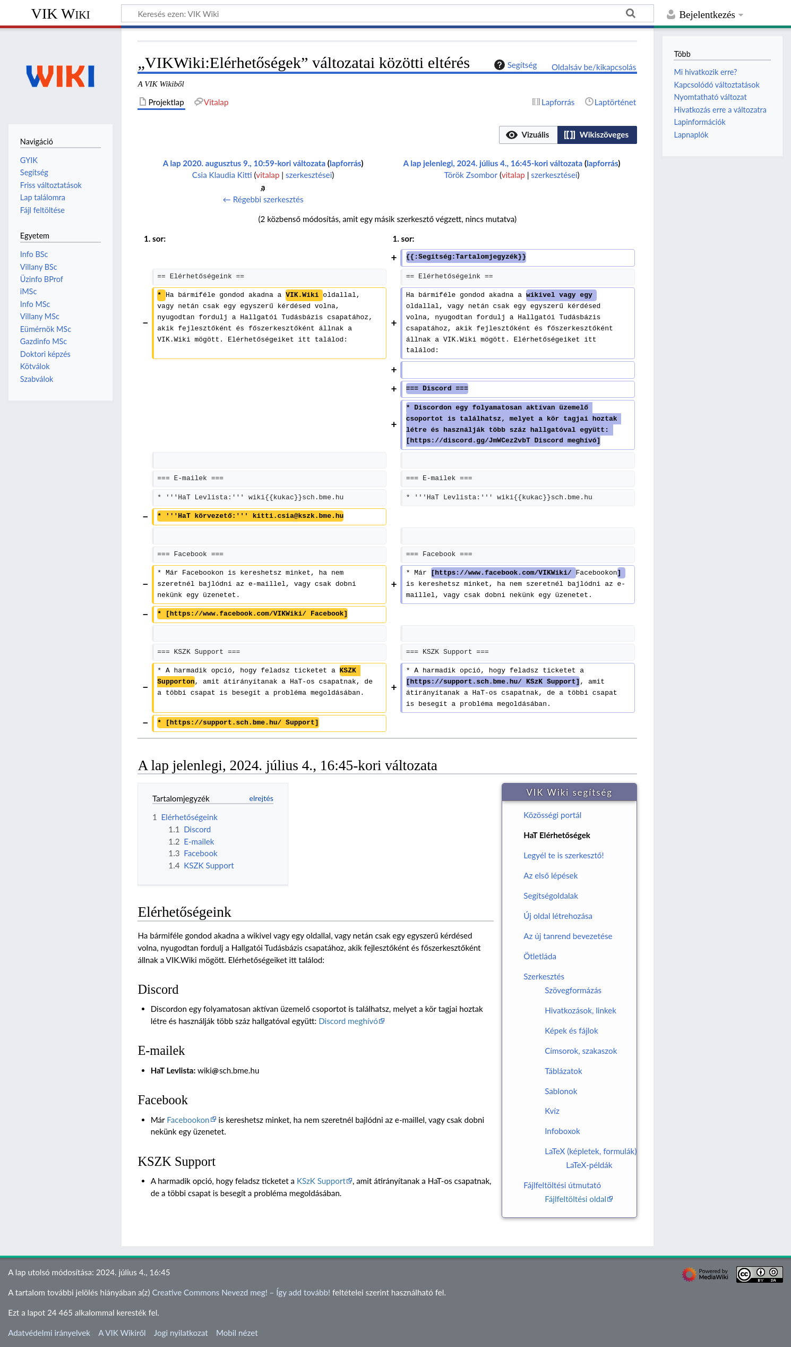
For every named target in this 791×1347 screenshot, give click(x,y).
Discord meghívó (348, 1021)
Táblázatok (563, 1071)
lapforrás (345, 163)
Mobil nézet (237, 1332)
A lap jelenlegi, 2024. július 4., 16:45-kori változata (493, 163)
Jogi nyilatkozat (181, 1332)
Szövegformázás (573, 990)
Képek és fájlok (571, 1030)
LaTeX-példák (589, 1165)
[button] (528, 135)
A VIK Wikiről (121, 1332)
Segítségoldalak (550, 895)
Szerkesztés (543, 976)
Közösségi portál (552, 815)
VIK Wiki (60, 13)
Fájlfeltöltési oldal (575, 1199)
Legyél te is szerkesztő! (563, 855)
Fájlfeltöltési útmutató (562, 1185)
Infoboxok (562, 1131)
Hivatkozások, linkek (580, 1010)
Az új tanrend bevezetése (567, 936)
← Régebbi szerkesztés (263, 199)
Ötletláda (539, 956)
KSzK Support (321, 1181)
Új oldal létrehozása (557, 915)
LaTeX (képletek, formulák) (591, 1151)
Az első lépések (550, 875)
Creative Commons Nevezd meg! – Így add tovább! (241, 1292)
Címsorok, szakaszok (581, 1050)
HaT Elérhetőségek (556, 835)
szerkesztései (309, 175)
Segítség (514, 64)
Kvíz (552, 1110)
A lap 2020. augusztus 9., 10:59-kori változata (244, 163)
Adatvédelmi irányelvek (49, 1332)
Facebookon (188, 1119)
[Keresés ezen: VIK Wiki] (388, 13)
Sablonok (561, 1091)
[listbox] (568, 135)
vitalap (267, 175)
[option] (528, 134)
